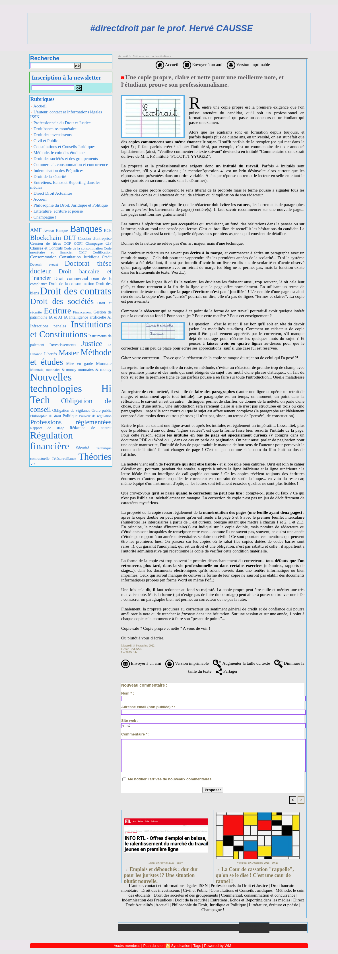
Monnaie (104, 363)
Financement (82, 312)
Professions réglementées (71, 422)
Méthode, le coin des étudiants (58, 152)
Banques (86, 229)
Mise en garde (79, 363)
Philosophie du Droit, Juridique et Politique (69, 205)
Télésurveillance (64, 458)
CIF (109, 243)
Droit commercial (71, 278)
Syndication (180, 945)
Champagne (94, 244)
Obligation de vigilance (71, 410)
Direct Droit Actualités (51, 193)
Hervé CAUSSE (131, 648)
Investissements (63, 344)
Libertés (50, 354)
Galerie (164, 927)
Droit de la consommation (71, 283)
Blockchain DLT (53, 237)
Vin (33, 464)
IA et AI (55, 317)
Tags (197, 945)
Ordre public (102, 410)
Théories (95, 456)
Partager (227, 671)
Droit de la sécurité (48, 176)
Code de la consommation (83, 248)
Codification (102, 252)
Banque (62, 230)
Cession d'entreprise (95, 238)
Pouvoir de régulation (95, 416)
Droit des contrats (76, 291)
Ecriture (57, 310)
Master (69, 353)
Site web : (130, 720)
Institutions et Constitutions (71, 329)
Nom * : (127, 693)
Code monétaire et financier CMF (71, 250)
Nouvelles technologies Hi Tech (71, 388)
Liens (224, 927)
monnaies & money (95, 369)
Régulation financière (51, 440)
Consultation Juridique (79, 257)
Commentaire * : (135, 734)
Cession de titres (45, 243)
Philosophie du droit (45, 416)
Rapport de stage (47, 428)
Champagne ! (43, 217)
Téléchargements (193, 927)
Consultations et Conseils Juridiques (63, 146)
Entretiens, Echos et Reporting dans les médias (65, 185)
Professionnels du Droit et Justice (60, 122)
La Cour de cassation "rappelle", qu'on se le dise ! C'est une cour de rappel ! (255, 873)
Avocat (49, 230)
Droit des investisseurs (51, 134)
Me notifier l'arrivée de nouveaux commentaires (170, 779)
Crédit (107, 257)
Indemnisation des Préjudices (57, 170)
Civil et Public (44, 140)
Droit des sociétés (62, 301)
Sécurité (82, 448)
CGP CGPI (73, 243)
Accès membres (127, 945)
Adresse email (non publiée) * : (148, 707)
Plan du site (288, 927)
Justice (91, 343)
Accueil (38, 106)
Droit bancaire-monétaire (53, 128)
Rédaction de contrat (91, 428)
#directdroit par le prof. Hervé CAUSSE (171, 28)
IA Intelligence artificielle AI (88, 317)
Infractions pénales (48, 326)
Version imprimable (248, 64)
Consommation (43, 256)
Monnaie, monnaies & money (53, 369)
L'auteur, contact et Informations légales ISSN (66, 114)
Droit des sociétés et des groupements (64, 158)
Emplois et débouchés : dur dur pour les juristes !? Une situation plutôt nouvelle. (161, 873)
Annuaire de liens (254, 928)
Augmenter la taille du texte (241, 663)
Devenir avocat (44, 265)
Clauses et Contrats (46, 248)
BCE (108, 230)
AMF (36, 230)
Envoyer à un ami (202, 64)
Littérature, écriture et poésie (56, 211)
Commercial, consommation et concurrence (69, 164)
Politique (70, 415)
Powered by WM (217, 945)
